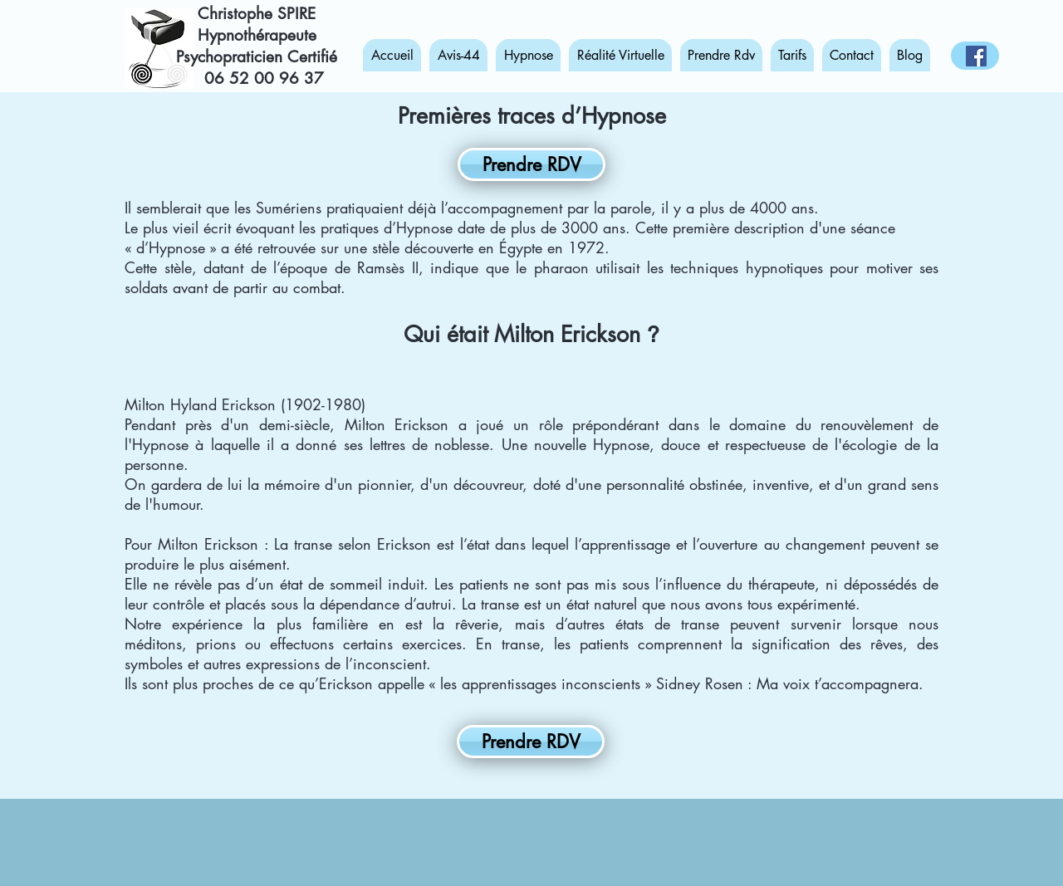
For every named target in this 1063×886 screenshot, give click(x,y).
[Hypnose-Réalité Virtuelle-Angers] (976, 56)
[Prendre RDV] (531, 164)
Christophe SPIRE (257, 13)
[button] (528, 55)
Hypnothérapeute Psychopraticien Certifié (256, 46)
